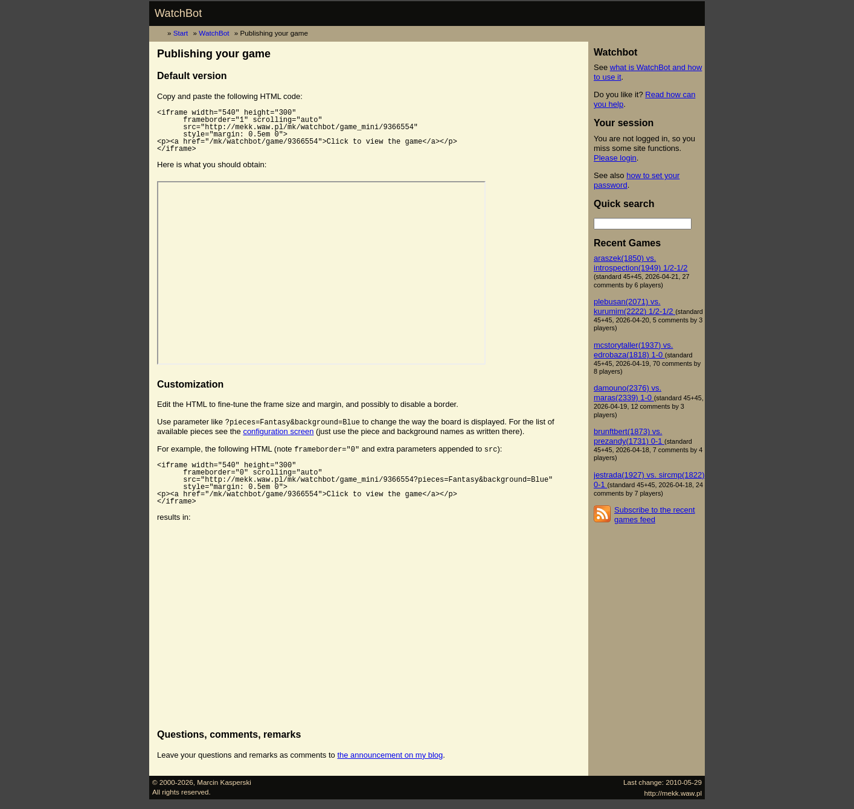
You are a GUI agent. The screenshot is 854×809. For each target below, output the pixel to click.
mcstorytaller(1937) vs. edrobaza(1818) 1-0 (633, 350)
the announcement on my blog (390, 754)
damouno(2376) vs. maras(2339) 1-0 (627, 392)
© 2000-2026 (172, 782)
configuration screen (278, 431)
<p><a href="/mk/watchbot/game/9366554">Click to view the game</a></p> (321, 273)
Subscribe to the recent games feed (654, 514)
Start (180, 33)
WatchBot (178, 13)
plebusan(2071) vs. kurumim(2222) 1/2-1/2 (634, 306)
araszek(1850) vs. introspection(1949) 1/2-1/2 (640, 263)
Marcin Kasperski (224, 782)
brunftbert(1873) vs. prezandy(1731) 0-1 (629, 436)
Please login (615, 157)
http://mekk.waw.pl (673, 793)
